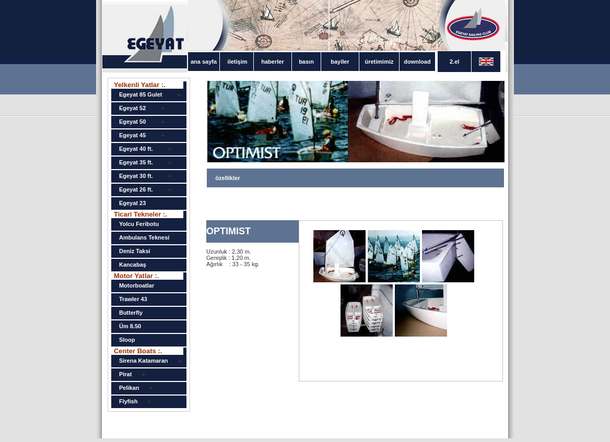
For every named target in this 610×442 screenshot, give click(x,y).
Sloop (127, 340)
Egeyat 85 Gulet (140, 94)
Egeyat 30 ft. (136, 176)
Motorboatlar (136, 285)
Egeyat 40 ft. (136, 149)
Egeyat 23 (132, 203)
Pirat (125, 374)
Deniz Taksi (134, 251)
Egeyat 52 (132, 108)
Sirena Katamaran (143, 360)
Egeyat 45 (132, 135)
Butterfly (131, 312)
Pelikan (129, 388)
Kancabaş (132, 264)
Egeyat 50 (132, 121)
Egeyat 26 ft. (136, 189)
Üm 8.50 (130, 326)
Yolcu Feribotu (139, 224)
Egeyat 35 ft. (136, 162)
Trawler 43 (133, 299)
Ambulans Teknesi (144, 237)
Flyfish (128, 401)
